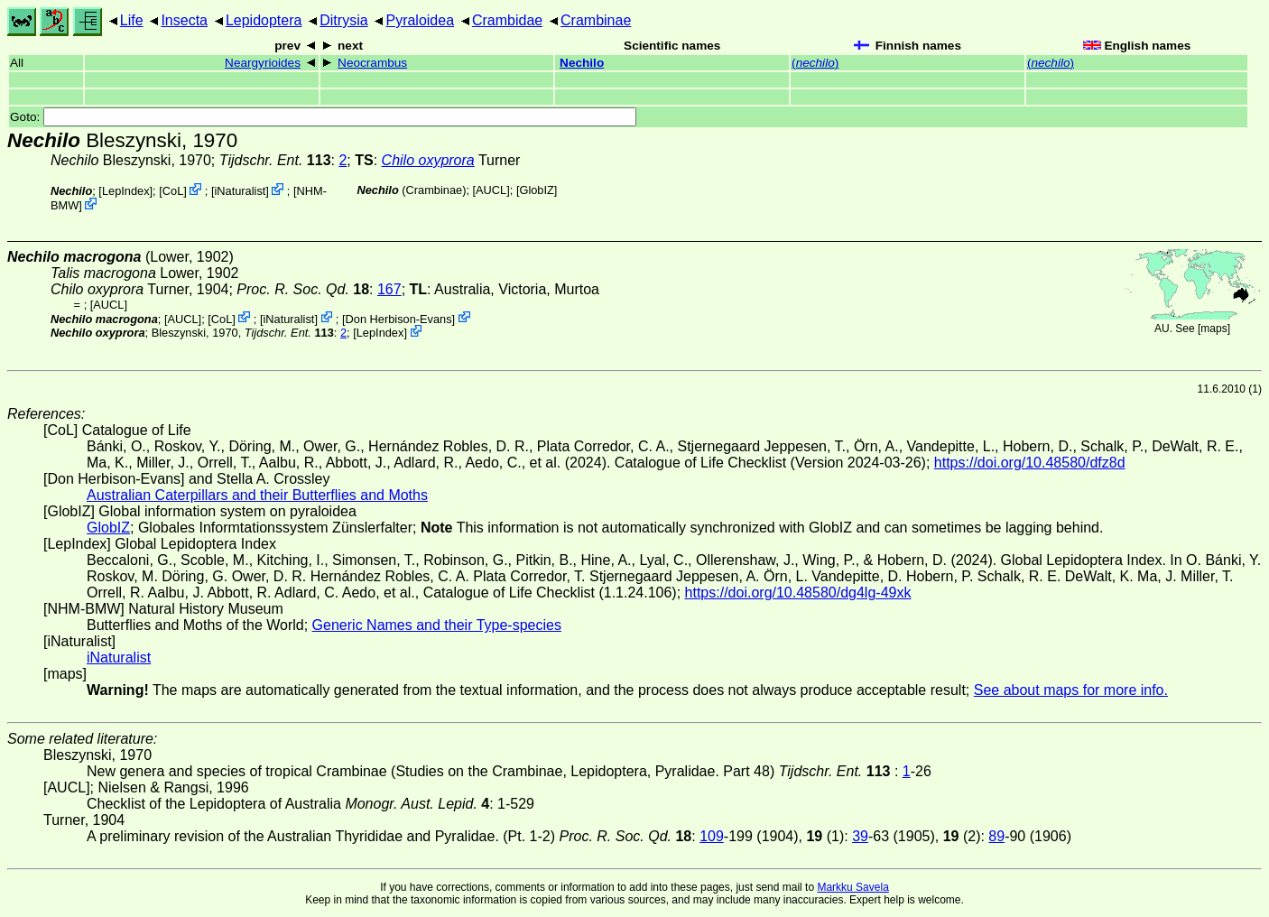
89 (996, 836)
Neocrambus (372, 62)
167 (389, 289)
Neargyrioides (263, 62)
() (815, 62)
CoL (172, 191)
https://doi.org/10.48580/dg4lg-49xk (798, 592)
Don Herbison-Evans (399, 318)
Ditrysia (343, 20)
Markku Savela (852, 887)
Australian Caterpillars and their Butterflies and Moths (257, 495)
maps (1213, 328)
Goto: (323, 117)
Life (132, 20)
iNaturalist (239, 191)
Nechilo (582, 62)
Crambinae (595, 20)
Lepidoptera (264, 20)
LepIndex (126, 191)
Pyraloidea (419, 20)
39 (860, 836)
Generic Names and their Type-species (436, 625)
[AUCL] (491, 190)
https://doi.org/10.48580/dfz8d (1029, 462)
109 (711, 836)
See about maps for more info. (1071, 690)
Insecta (184, 20)
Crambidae (507, 20)
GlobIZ (536, 190)
